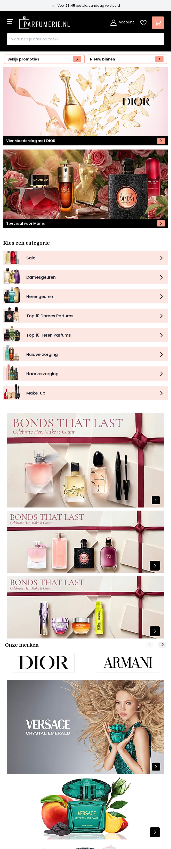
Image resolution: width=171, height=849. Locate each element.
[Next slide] (162, 644)
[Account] (122, 23)
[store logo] (44, 21)
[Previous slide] (150, 644)
